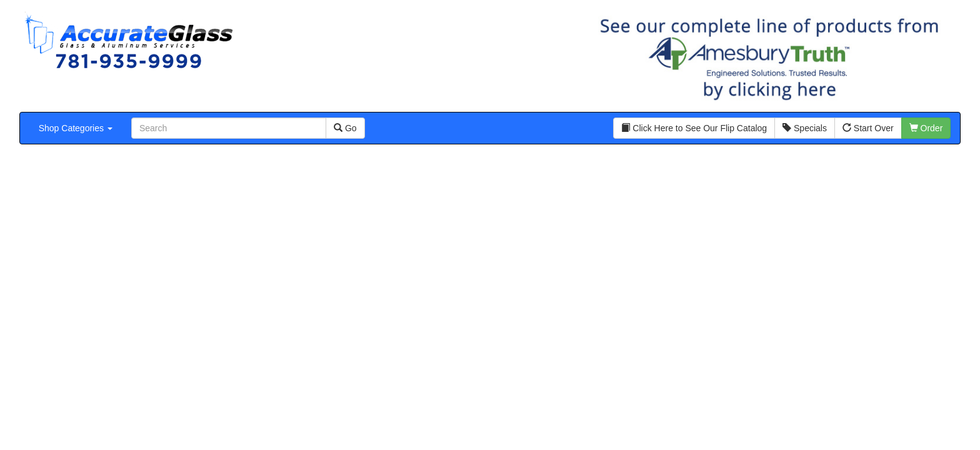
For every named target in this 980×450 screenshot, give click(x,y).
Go (345, 128)
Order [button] (926, 128)
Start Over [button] (868, 128)
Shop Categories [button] (75, 128)
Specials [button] (804, 128)
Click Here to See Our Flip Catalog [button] (694, 128)
